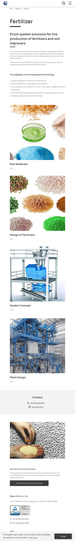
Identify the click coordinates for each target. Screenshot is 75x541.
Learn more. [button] (33, 538)
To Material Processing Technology (29, 483)
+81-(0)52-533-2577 (37, 403)
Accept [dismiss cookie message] (63, 536)
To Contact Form (37, 407)
